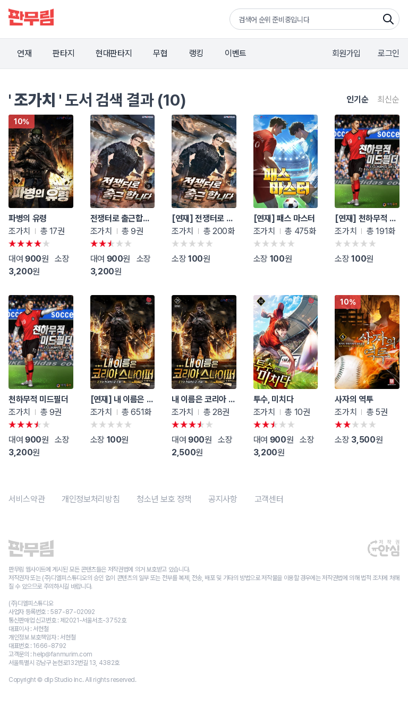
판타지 (63, 53)
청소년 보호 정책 (164, 499)
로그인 (389, 53)
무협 (160, 53)
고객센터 (269, 499)
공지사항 (222, 499)
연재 (24, 53)
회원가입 (346, 53)
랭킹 (196, 53)
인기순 (357, 99)
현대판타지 (114, 53)
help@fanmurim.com (62, 654)
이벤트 (235, 53)
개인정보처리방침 (91, 499)
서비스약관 (26, 499)
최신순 (388, 99)
